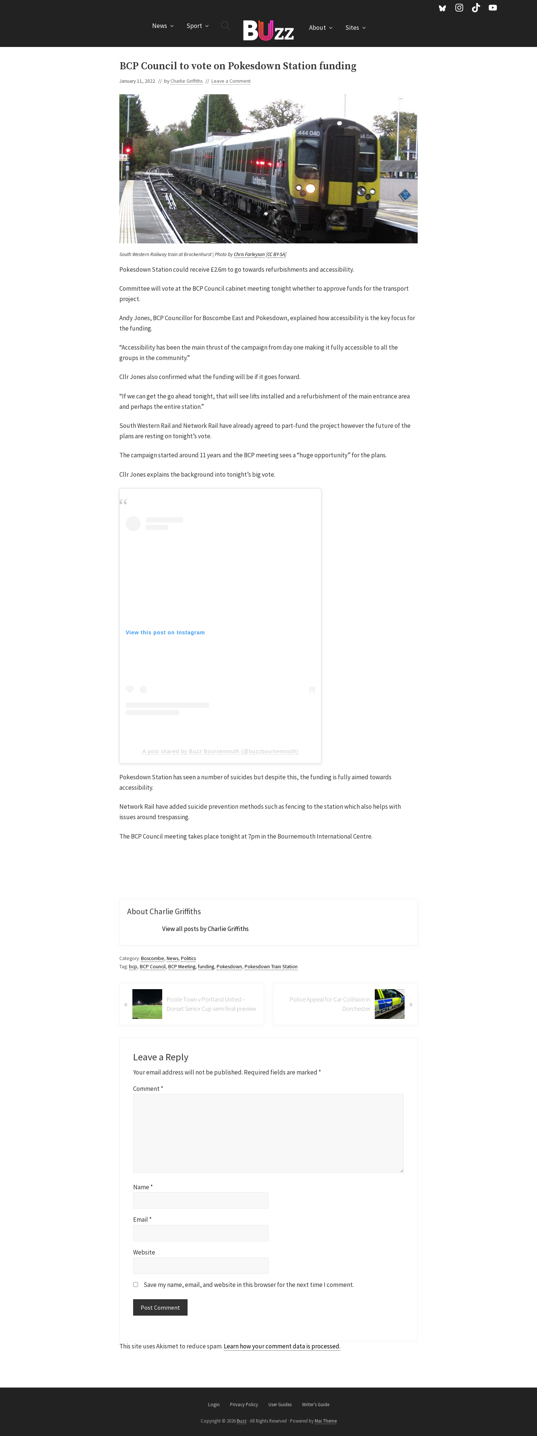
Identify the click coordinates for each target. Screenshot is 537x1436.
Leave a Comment (231, 81)
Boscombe (152, 958)
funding (206, 966)
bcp (133, 966)
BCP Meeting (181, 966)
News (172, 958)
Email (142, 1219)
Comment (148, 1089)
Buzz (241, 1421)
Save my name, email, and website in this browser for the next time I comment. (249, 1285)
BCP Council (153, 966)
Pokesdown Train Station (271, 966)
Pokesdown (229, 966)
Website (144, 1252)
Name (143, 1187)
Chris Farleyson (249, 254)
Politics (188, 958)
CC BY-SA (276, 254)
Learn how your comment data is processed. (282, 1346)
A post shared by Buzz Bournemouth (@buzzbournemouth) (220, 751)
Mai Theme (326, 1421)
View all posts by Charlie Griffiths (205, 929)
